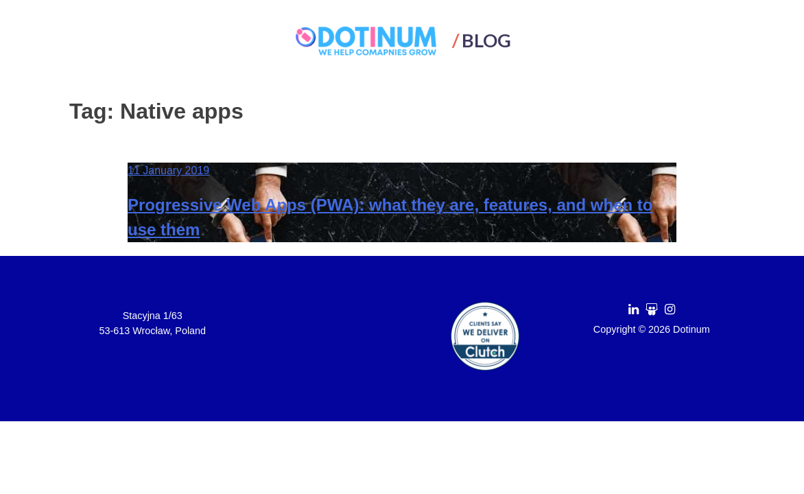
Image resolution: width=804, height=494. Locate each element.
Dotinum (691, 329)
